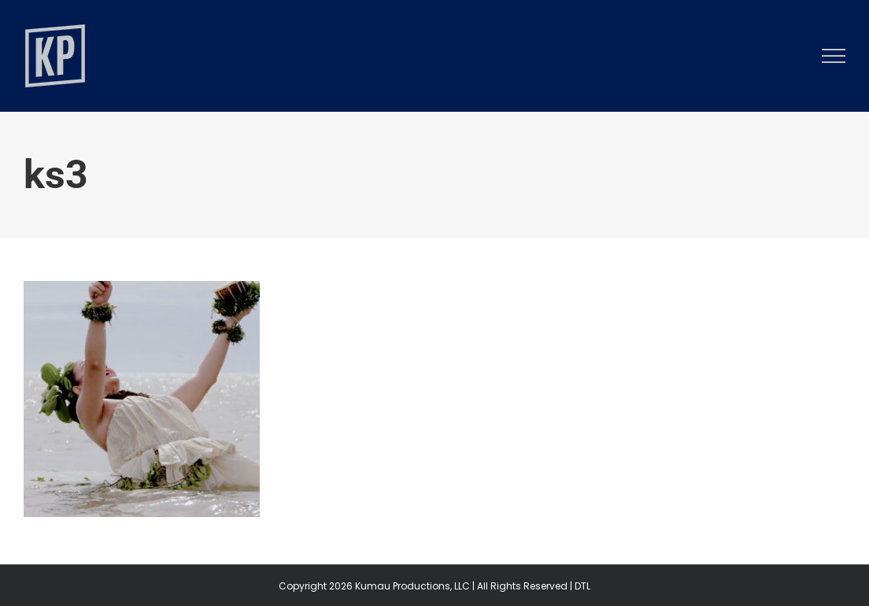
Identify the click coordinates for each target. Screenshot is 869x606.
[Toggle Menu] (833, 56)
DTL (582, 586)
